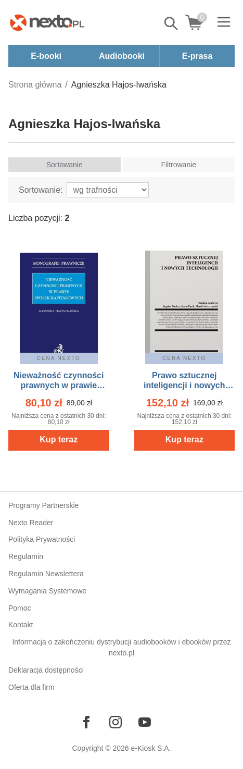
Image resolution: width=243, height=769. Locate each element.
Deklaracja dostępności (46, 670)
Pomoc (19, 608)
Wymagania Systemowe (47, 591)
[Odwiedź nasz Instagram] (115, 722)
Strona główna (34, 84)
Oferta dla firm (31, 687)
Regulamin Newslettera (46, 573)
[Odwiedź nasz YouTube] (144, 722)
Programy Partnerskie (43, 505)
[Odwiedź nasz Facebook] (86, 722)
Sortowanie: (41, 189)
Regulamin (25, 556)
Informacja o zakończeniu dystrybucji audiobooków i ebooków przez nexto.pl (121, 647)
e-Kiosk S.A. (151, 748)
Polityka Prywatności (41, 539)
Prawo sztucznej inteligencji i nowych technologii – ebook (184, 385)
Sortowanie (64, 164)
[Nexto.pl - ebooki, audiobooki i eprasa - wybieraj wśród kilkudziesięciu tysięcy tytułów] (47, 22)
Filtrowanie (178, 164)
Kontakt (20, 625)
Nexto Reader (30, 522)
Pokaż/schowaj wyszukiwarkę (172, 23)
